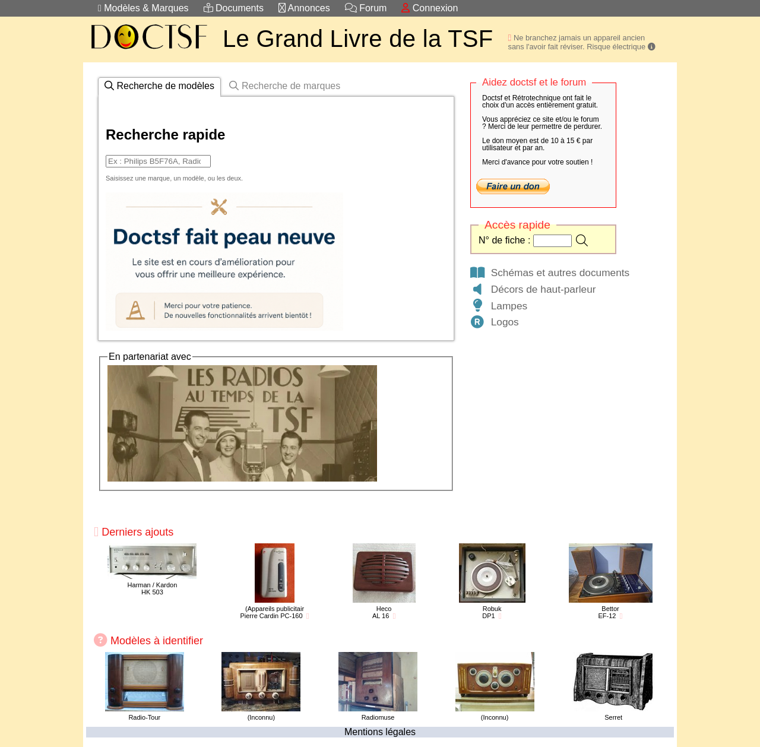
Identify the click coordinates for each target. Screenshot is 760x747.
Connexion (429, 8)
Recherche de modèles (159, 86)
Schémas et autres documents (549, 272)
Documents (234, 8)
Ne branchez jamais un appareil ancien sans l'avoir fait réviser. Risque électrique (582, 42)
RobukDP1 (491, 612)
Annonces (304, 8)
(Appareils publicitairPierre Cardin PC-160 (272, 612)
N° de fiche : (506, 240)
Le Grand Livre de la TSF (358, 39)
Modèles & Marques (143, 8)
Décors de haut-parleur (532, 289)
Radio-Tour (144, 717)
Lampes (498, 306)
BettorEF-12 (608, 612)
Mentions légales (380, 732)
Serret (613, 717)
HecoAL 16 (382, 612)
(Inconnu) (261, 717)
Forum (366, 8)
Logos (494, 322)
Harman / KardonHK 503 (153, 588)
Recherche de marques (284, 86)
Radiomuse (378, 717)
